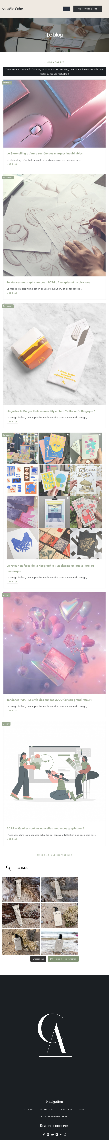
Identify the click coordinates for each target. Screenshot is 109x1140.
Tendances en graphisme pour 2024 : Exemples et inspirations (48, 282)
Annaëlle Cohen (13, 9)
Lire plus (12, 164)
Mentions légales (94, 1134)
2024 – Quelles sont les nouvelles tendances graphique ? (45, 828)
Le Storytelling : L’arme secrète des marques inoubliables (45, 153)
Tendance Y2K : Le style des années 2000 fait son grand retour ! (49, 700)
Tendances (7, 177)
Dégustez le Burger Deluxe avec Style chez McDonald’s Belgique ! (51, 411)
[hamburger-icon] (66, 9)
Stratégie (7, 82)
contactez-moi (87, 9)
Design (6, 594)
